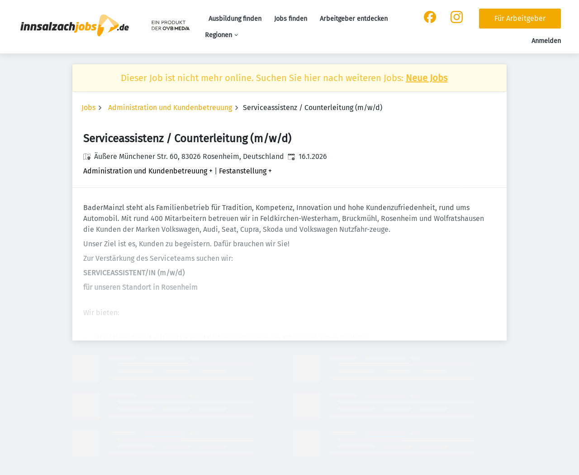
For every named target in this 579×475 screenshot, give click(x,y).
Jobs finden (290, 19)
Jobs (88, 107)
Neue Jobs (426, 77)
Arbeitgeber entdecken (354, 19)
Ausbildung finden (235, 19)
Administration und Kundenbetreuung (170, 107)
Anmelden (546, 41)
